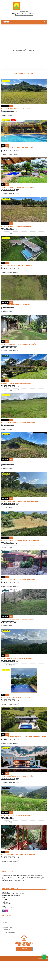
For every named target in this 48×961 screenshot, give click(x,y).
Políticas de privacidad (9, 932)
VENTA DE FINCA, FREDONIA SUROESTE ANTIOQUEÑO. (18, 579)
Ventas (5, 922)
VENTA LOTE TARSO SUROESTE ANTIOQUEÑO (16, 108)
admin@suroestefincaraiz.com (10, 908)
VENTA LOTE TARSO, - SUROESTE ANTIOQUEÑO (16, 226)
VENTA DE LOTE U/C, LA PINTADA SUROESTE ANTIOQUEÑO (20, 540)
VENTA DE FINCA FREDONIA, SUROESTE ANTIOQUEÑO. (18, 344)
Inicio (4, 920)
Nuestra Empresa (7, 927)
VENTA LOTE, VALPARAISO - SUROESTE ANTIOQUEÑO (18, 422)
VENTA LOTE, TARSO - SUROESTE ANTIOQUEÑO (16, 815)
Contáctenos (6, 929)
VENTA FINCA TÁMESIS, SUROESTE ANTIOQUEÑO (17, 776)
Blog (4, 925)
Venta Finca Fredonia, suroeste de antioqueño (16, 383)
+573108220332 (31, 13)
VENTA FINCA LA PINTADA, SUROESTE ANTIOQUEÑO (18, 854)
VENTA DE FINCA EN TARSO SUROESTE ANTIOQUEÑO (18, 187)
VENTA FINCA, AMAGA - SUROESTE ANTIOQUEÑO (17, 148)
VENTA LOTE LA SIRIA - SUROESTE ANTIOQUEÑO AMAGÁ (19, 501)
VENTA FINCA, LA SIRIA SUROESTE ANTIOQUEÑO (17, 658)
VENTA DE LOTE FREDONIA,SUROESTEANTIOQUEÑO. (18, 619)
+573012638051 (18, 13)
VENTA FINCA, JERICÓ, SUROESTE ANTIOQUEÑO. (17, 265)
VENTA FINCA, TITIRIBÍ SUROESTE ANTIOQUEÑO (17, 697)
